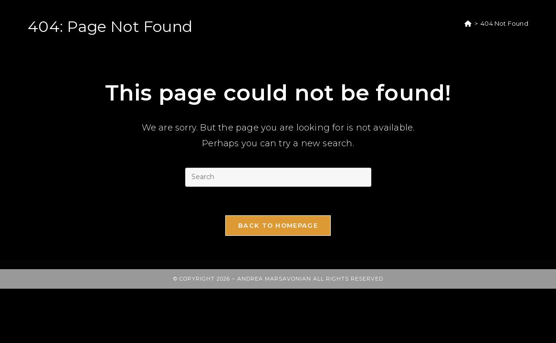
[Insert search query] (278, 177)
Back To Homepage (278, 225)
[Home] (468, 23)
